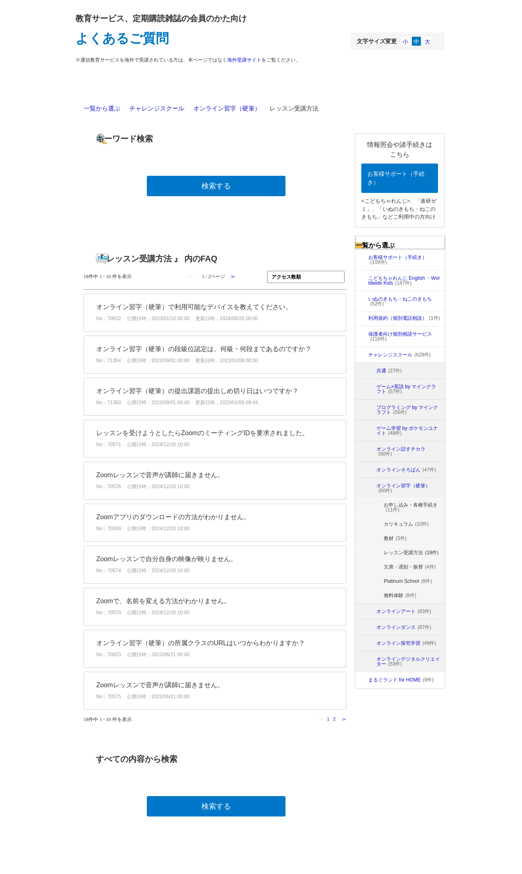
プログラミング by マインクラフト (407, 410)
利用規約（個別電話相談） (404, 318)
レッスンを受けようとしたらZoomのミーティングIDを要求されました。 (202, 432)
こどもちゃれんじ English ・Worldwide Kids (404, 280)
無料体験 (400, 595)
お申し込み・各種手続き (411, 507)
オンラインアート (403, 611)
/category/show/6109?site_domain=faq (369, 488)
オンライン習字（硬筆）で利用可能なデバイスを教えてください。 (194, 306)
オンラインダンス (403, 627)
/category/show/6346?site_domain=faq (370, 643)
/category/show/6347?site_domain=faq (370, 661)
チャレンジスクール (156, 108)
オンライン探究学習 (406, 643)
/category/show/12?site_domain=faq (361, 280)
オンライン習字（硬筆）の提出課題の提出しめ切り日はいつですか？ (197, 390)
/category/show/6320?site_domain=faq (370, 370)
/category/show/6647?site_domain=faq (370, 430)
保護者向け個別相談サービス (400, 336)
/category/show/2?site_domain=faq (361, 259)
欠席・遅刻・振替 (410, 566)
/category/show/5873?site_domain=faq (370, 627)
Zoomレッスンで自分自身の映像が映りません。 (166, 558)
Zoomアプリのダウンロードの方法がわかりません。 (173, 516)
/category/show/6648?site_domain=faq (370, 409)
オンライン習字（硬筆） (227, 108)
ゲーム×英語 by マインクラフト (406, 389)
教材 (395, 538)
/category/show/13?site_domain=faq (361, 301)
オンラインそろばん (406, 469)
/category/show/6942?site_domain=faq (370, 389)
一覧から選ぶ (102, 108)
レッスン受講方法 (411, 552)
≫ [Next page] (344, 719)
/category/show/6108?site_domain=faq (370, 469)
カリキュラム (406, 524)
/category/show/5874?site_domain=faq (370, 611)
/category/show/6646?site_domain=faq (370, 451)
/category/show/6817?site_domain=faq (361, 679)
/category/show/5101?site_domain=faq (361, 336)
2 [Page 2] (334, 719)
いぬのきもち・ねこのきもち (400, 301)
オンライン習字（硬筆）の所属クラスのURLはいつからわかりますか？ (200, 642)
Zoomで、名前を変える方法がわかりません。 (163, 600)
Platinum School (408, 581)
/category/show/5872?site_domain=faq (361, 354)
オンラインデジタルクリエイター (408, 661)
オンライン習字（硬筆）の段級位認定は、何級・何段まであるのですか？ (204, 348)
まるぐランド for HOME (401, 679)
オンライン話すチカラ (400, 451)
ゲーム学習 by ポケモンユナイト (407, 431)
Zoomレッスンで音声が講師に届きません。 (160, 474)
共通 (389, 370)
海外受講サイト (244, 60)
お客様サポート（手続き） (396, 178)
